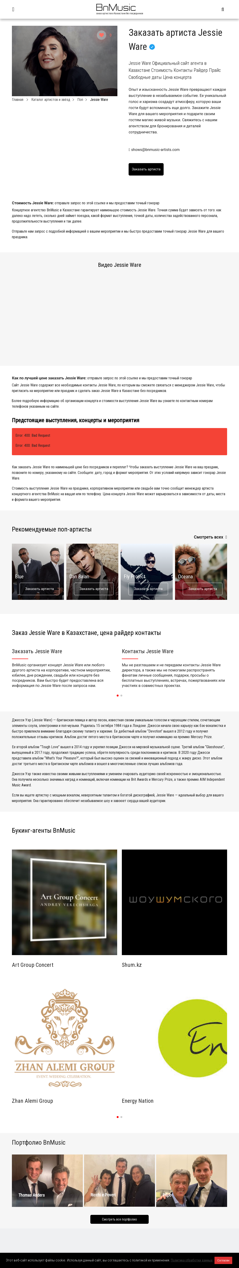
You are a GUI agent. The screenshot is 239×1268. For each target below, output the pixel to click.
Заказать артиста (39, 589)
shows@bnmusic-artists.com (155, 149)
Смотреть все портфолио (119, 1219)
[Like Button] (101, 35)
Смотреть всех (208, 537)
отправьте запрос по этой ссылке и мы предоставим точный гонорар (107, 203)
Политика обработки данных (192, 1260)
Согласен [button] (223, 1260)
